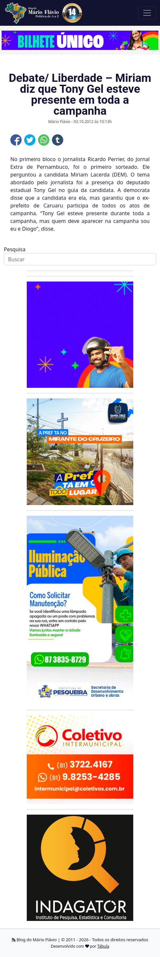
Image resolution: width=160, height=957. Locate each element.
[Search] (80, 259)
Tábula (103, 946)
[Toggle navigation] (147, 12)
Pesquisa (14, 249)
